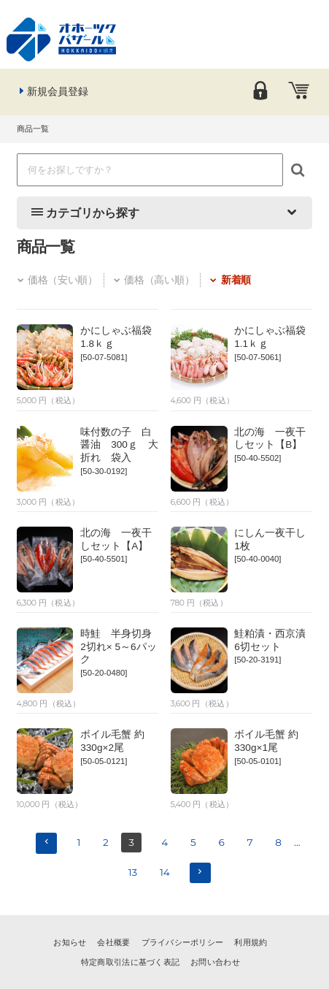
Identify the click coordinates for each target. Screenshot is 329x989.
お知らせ (69, 942)
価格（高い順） (153, 280)
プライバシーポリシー (183, 942)
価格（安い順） (57, 280)
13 (133, 872)
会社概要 (113, 942)
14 (165, 872)
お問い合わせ (215, 962)
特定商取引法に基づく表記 (130, 962)
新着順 (229, 280)
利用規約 (250, 942)
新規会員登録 (52, 91)
